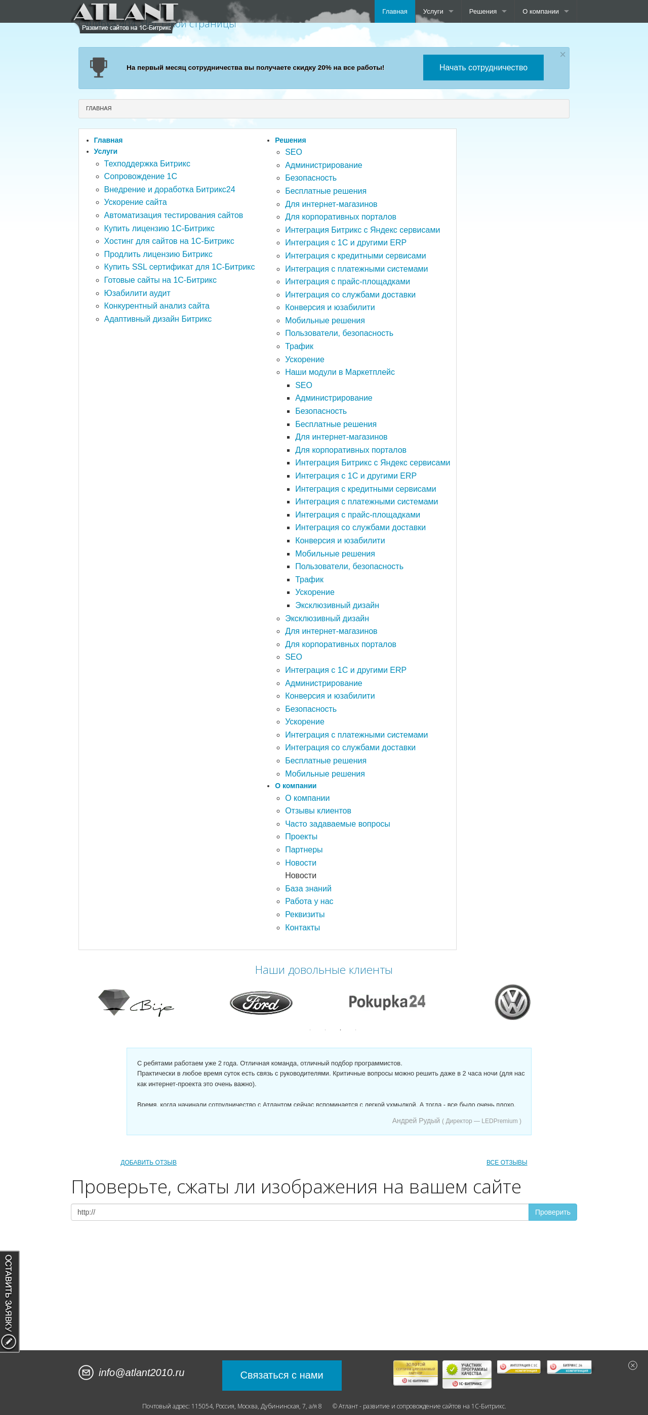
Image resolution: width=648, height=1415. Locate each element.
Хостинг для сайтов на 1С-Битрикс (169, 241)
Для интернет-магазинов (331, 204)
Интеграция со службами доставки (350, 294)
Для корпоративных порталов (340, 216)
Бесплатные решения (326, 191)
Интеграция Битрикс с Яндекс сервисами (362, 230)
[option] (136, 1002)
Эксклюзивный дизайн (337, 605)
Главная (394, 11)
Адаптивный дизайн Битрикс (158, 319)
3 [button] (341, 1030)
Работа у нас (309, 901)
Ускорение (305, 359)
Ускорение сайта (135, 202)
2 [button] (325, 1030)
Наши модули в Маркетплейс (340, 372)
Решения (483, 11)
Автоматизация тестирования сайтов (174, 215)
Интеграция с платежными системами (356, 269)
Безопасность (311, 178)
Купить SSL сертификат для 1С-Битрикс (179, 267)
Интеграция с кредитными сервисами (355, 255)
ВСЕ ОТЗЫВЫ (507, 1162)
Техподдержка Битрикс (147, 163)
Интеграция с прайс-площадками (347, 281)
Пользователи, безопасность (339, 333)
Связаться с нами (281, 1375)
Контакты (302, 927)
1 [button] (310, 1030)
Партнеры (303, 849)
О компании (540, 11)
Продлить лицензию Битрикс (158, 254)
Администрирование (323, 165)
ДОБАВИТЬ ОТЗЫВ (148, 1162)
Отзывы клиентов (318, 810)
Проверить (553, 1212)
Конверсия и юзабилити (330, 307)
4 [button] (356, 1030)
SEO (293, 152)
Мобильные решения (325, 320)
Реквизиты (305, 914)
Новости (300, 863)
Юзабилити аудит (137, 293)
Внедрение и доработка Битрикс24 (169, 189)
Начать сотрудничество (483, 67)
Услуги (433, 11)
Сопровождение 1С (140, 176)
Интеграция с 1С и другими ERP (346, 242)
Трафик (299, 346)
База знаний (308, 888)
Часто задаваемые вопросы (337, 824)
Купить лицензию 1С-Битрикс (159, 228)
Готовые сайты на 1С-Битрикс (160, 280)
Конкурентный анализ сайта (157, 306)
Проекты (301, 836)
